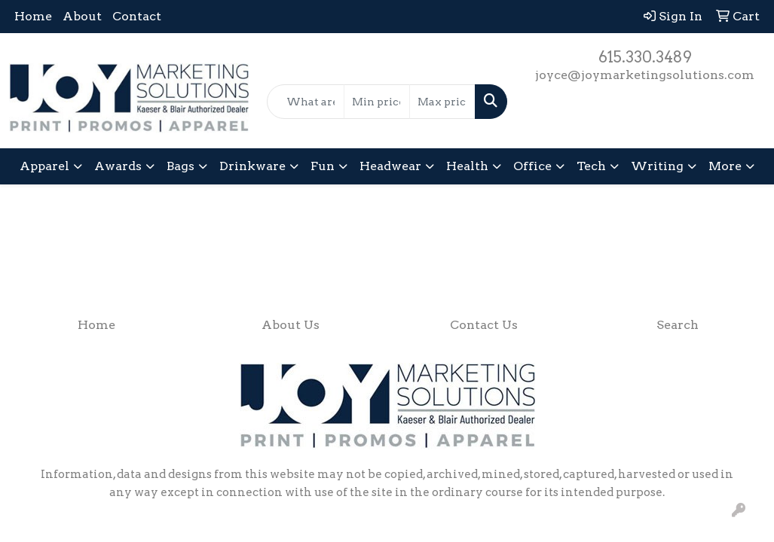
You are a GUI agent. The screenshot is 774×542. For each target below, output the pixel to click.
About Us (291, 325)
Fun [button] (323, 166)
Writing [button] (657, 166)
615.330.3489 (645, 57)
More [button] (725, 166)
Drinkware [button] (252, 166)
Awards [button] (118, 166)
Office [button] (532, 166)
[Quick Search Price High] (442, 101)
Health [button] (467, 166)
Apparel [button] (44, 166)
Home (33, 16)
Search (677, 325)
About (82, 16)
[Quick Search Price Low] (377, 101)
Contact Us (484, 325)
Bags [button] (180, 166)
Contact (136, 16)
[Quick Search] (305, 101)
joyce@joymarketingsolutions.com (644, 75)
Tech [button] (591, 166)
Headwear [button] (390, 166)
